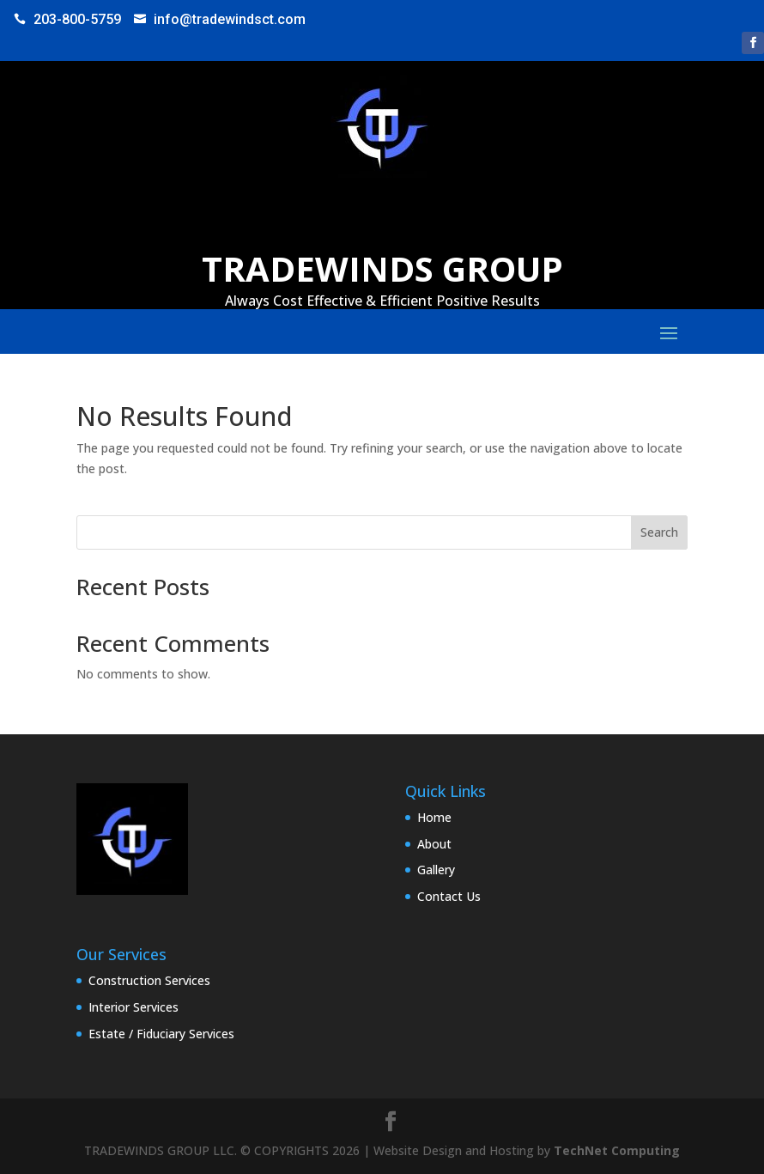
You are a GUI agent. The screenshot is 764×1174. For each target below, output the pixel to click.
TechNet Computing (617, 1150)
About (434, 844)
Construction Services (149, 980)
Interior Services (133, 1007)
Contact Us (449, 896)
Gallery (436, 869)
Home (434, 817)
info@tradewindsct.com (230, 19)
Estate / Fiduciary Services (161, 1033)
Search (659, 532)
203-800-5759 (77, 19)
